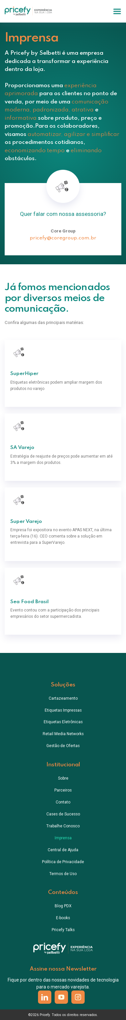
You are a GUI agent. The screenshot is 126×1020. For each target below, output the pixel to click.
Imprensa (63, 838)
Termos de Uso (63, 873)
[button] (117, 11)
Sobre (63, 778)
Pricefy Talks (63, 929)
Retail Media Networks (63, 734)
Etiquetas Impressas (63, 710)
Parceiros (63, 790)
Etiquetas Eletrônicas (63, 722)
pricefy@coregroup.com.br (63, 238)
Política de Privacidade (63, 862)
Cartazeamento (63, 698)
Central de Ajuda (63, 850)
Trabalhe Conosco (63, 826)
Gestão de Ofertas (63, 745)
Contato (63, 802)
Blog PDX (63, 906)
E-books (63, 918)
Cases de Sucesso (63, 814)
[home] (28, 11)
